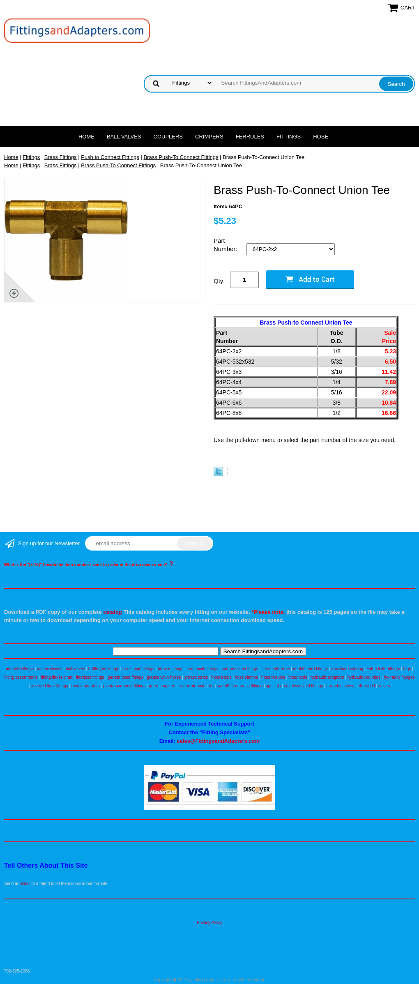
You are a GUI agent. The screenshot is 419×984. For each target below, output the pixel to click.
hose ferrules (273, 677)
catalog (112, 612)
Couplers (168, 137)
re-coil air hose (192, 686)
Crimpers (209, 137)
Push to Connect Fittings (110, 157)
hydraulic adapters (327, 677)
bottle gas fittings (103, 668)
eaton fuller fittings (383, 668)
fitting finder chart (57, 677)
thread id (367, 686)
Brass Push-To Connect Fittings (180, 157)
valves (384, 686)
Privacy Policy (209, 922)
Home (86, 137)
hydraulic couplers (364, 677)
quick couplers (162, 686)
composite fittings (202, 668)
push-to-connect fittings (124, 686)
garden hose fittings (125, 677)
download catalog (347, 668)
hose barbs (221, 677)
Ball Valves (124, 137)
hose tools (297, 677)
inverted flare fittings (49, 686)
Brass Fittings (60, 157)
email (25, 883)
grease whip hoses (164, 677)
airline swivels (49, 668)
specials (273, 686)
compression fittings (240, 668)
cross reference (275, 668)
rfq (211, 686)
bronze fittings (170, 668)
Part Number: (226, 244)
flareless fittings (90, 677)
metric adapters (85, 686)
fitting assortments (21, 677)
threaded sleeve (340, 686)
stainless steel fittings (303, 686)
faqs (407, 668)
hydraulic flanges (399, 677)
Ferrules (250, 137)
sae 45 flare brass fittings (239, 686)
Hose (320, 137)
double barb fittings (310, 668)
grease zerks (196, 677)
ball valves (75, 668)
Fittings (288, 137)
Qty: (219, 280)
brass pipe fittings (138, 668)
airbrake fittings (20, 668)
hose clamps (246, 677)
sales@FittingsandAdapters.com (218, 741)
